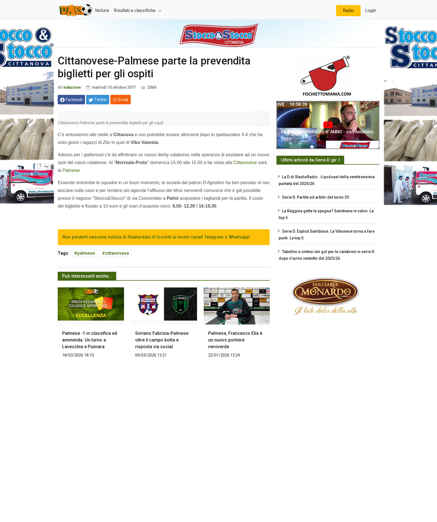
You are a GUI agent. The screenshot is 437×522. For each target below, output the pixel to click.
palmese (86, 253)
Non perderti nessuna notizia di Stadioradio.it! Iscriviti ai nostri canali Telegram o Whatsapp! (156, 237)
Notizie (102, 10)
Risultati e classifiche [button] (135, 10)
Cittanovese (245, 162)
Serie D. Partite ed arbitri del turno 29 (315, 197)
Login (370, 10)
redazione (71, 87)
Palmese (71, 170)
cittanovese (117, 253)
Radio (348, 10)
